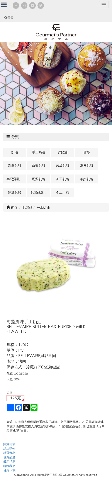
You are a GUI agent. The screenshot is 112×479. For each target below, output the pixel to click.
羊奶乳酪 (86, 179)
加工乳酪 (62, 179)
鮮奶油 (63, 152)
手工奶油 (38, 152)
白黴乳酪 (38, 165)
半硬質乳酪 (15, 179)
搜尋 (8, 17)
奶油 (14, 152)
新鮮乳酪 (14, 165)
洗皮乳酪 (86, 165)
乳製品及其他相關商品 (40, 192)
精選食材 (9, 453)
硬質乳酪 (38, 179)
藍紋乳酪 (62, 165)
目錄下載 (9, 470)
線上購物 (9, 448)
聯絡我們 (9, 466)
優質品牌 (9, 457)
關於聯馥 (9, 444)
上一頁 (62, 192)
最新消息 (9, 461)
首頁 (12, 207)
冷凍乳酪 (14, 192)
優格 (86, 152)
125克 (15, 398)
